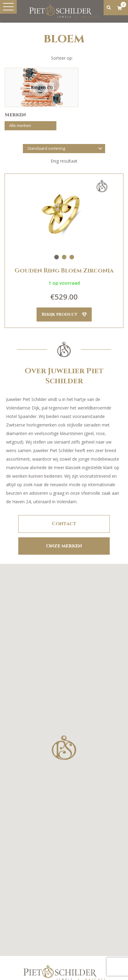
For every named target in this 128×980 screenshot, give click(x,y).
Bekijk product (64, 314)
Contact (64, 523)
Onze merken (64, 546)
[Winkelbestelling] (64, 148)
